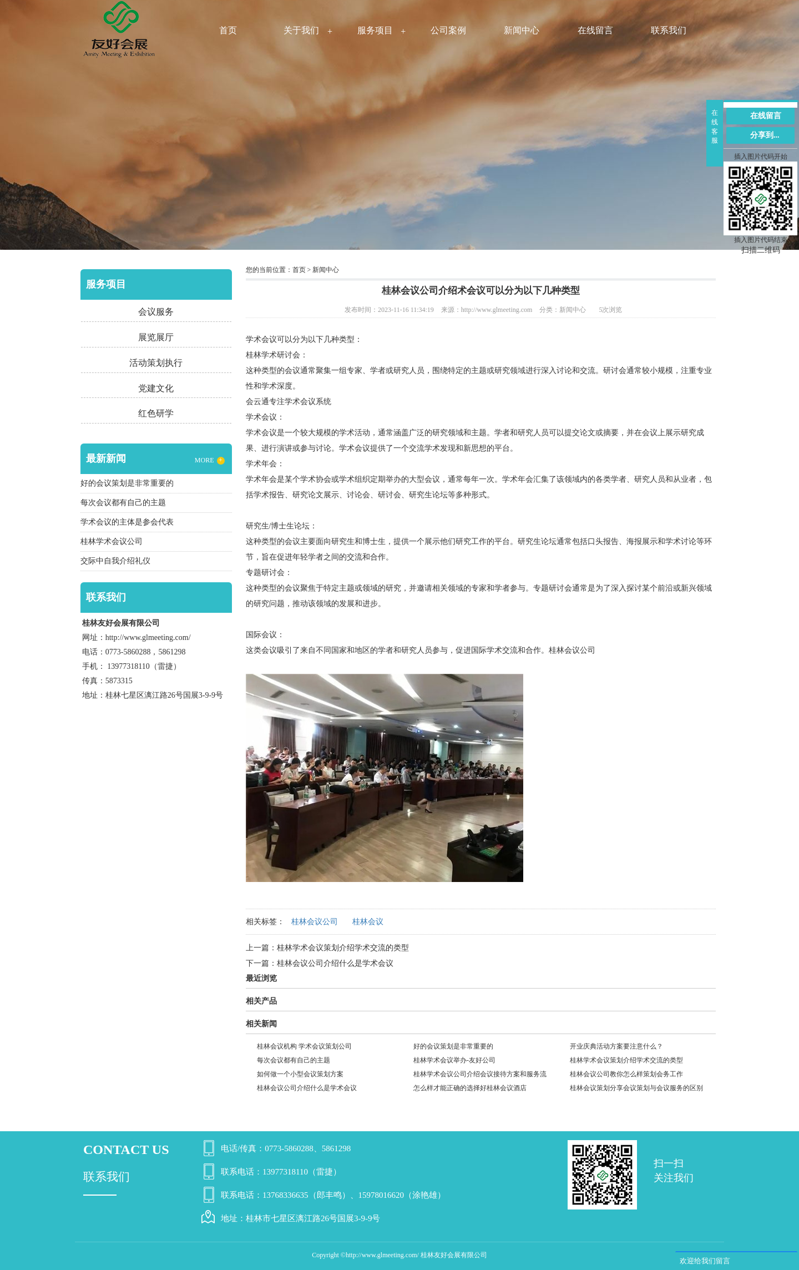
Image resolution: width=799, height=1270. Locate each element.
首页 (228, 30)
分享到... (765, 135)
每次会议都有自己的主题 (293, 1060)
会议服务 (156, 311)
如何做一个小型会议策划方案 (300, 1074)
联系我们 (668, 30)
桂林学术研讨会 (273, 355)
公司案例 (448, 30)
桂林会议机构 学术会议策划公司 (304, 1046)
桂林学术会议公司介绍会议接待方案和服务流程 (480, 1075)
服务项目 (375, 30)
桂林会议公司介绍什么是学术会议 (335, 963)
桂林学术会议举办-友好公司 (454, 1060)
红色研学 (156, 413)
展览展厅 (156, 337)
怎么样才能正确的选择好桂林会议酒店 (470, 1088)
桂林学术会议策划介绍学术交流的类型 (343, 948)
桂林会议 (367, 922)
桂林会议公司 (572, 650)
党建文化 (156, 388)
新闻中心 (521, 30)
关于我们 (301, 30)
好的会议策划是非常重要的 (453, 1046)
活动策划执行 (156, 362)
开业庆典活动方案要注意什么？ (616, 1046)
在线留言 (595, 30)
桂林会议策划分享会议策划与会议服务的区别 (636, 1088)
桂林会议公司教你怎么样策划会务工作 (626, 1074)
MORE (210, 460)
